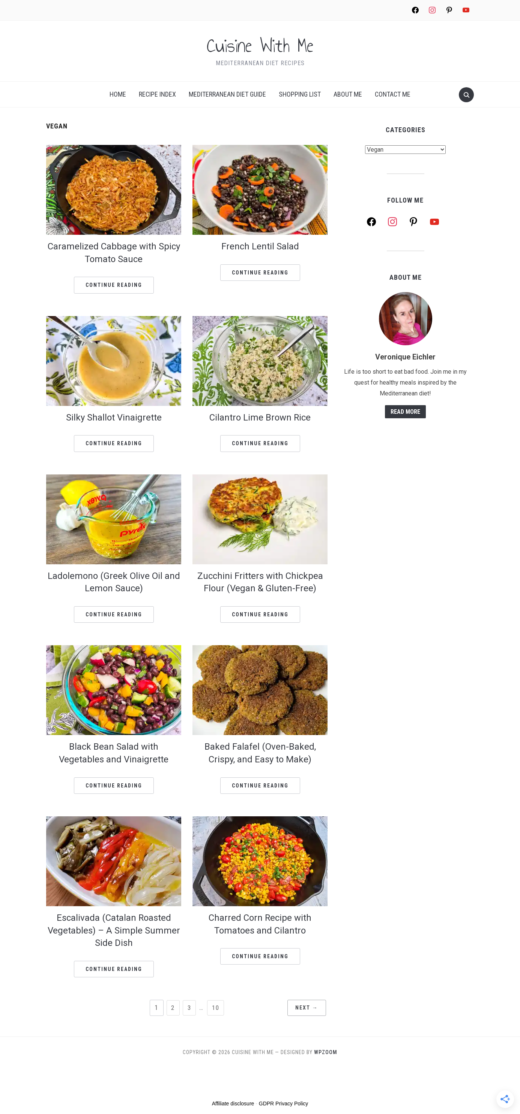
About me (348, 94)
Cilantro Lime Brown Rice (260, 417)
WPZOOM (325, 1052)
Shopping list (300, 94)
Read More (405, 411)
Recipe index (157, 94)
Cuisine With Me (260, 46)
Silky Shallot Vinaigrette (114, 417)
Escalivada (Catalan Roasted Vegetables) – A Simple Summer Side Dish (114, 930)
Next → (303, 1008)
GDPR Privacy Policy (283, 1104)
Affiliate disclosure (233, 1104)
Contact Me (392, 94)
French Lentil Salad (260, 246)
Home (118, 94)
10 (216, 1007)
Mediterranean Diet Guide (227, 94)
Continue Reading (114, 285)
